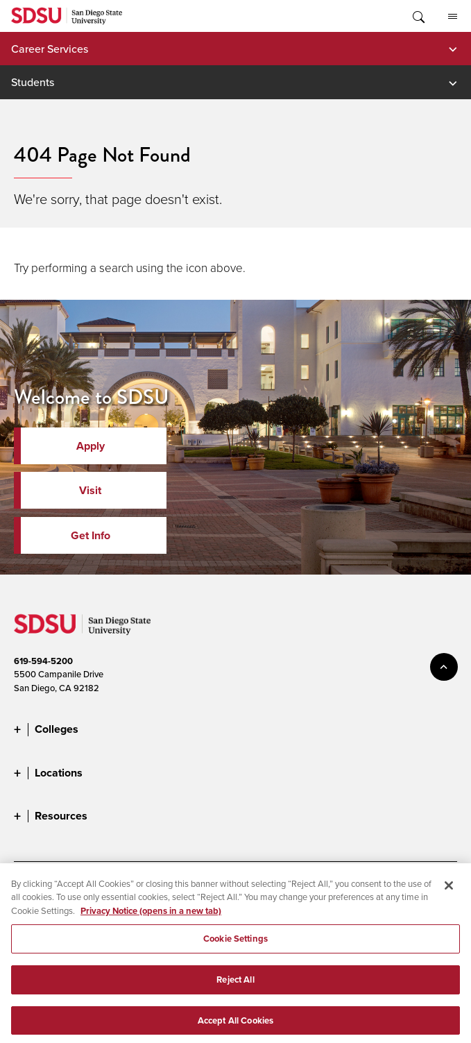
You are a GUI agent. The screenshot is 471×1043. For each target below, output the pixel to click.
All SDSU (452, 16)
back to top (444, 667)
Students (32, 82)
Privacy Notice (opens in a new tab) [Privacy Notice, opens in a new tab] (150, 917)
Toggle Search (418, 16)
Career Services (49, 48)
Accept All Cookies (235, 1026)
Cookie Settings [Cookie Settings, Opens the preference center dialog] (235, 944)
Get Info (90, 535)
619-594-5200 (43, 661)
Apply (90, 446)
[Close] (449, 891)
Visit (90, 490)
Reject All (235, 985)
